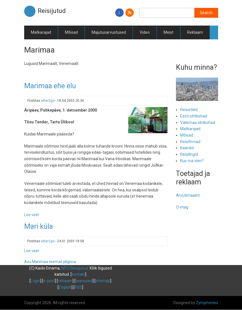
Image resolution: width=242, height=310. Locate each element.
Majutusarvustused (109, 32)
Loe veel (31, 214)
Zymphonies (207, 302)
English (65, 287)
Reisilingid (189, 154)
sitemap (103, 281)
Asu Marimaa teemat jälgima (50, 261)
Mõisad (71, 32)
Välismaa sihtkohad (197, 122)
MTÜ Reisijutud (74, 268)
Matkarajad (41, 32)
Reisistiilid (189, 109)
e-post (49, 281)
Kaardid (187, 148)
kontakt (78, 274)
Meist (168, 32)
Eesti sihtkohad (193, 116)
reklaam (65, 281)
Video (145, 32)
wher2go (48, 101)
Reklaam (195, 32)
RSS (78, 287)
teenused (84, 281)
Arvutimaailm (188, 195)
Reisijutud (52, 10)
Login (35, 281)
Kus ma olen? (192, 161)
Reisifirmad (190, 141)
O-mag (182, 207)
